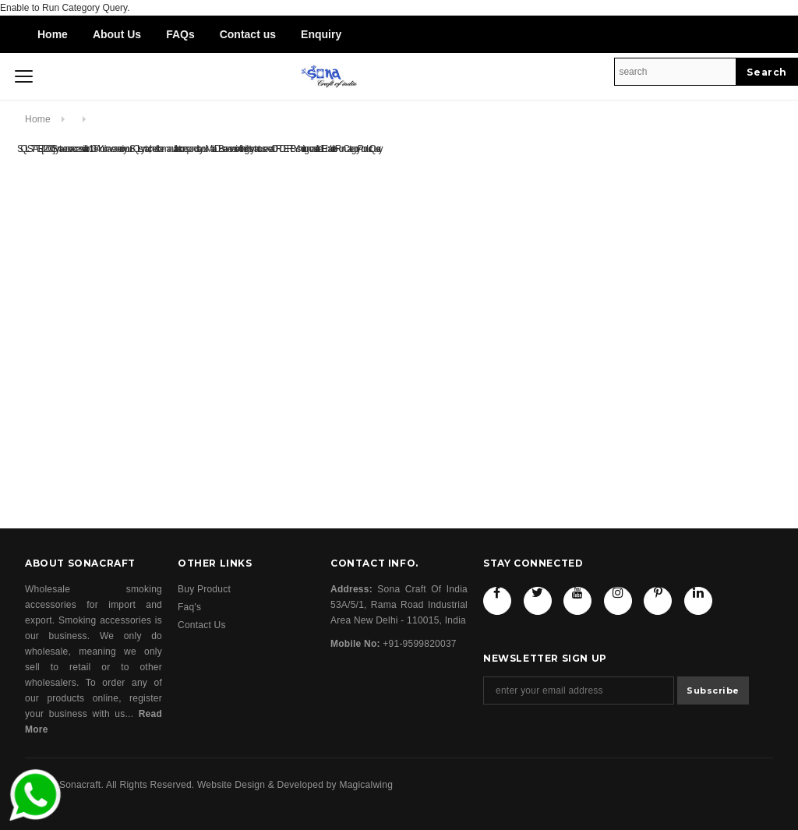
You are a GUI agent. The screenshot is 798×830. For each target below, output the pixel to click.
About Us (117, 34)
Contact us (248, 34)
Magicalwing (366, 784)
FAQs (180, 34)
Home (52, 34)
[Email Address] (578, 690)
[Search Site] (675, 72)
